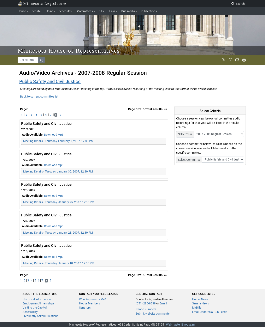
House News (200, 299)
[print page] (244, 60)
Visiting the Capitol (35, 307)
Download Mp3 (54, 134)
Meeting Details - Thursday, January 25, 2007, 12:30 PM (58, 202)
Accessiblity (30, 312)
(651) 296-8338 (146, 303)
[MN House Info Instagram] (230, 60)
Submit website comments (153, 313)
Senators (85, 307)
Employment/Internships (38, 303)
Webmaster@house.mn (181, 324)
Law (112, 11)
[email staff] (237, 60)
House (22, 11)
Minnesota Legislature (42, 3)
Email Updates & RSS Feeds (209, 312)
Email (163, 303)
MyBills (196, 307)
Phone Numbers (146, 309)
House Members (89, 303)
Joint (49, 11)
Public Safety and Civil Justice (50, 81)
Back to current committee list (39, 96)
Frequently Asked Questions (40, 316)
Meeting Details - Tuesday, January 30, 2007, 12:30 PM (58, 171)
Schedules (65, 11)
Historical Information (37, 299)
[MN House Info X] (223, 60)
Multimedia (128, 11)
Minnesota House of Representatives (69, 50)
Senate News (200, 303)
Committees (85, 11)
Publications (149, 11)
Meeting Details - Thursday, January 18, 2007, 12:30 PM (58, 263)
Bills (101, 11)
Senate (36, 11)
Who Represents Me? (92, 299)
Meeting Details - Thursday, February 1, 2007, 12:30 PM (58, 141)
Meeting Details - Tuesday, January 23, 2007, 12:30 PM (58, 232)
